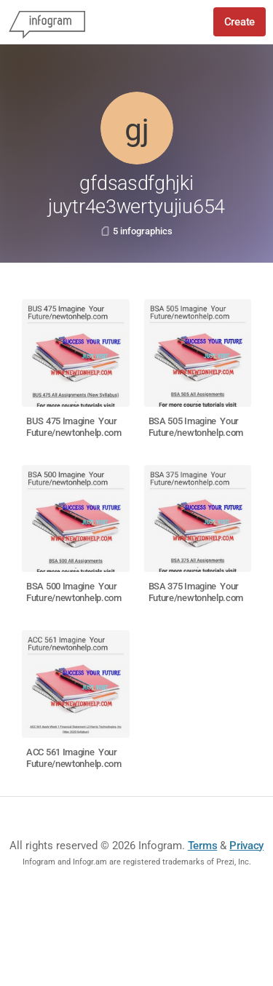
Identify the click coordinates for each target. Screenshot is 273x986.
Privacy (246, 845)
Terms (203, 845)
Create (239, 21)
